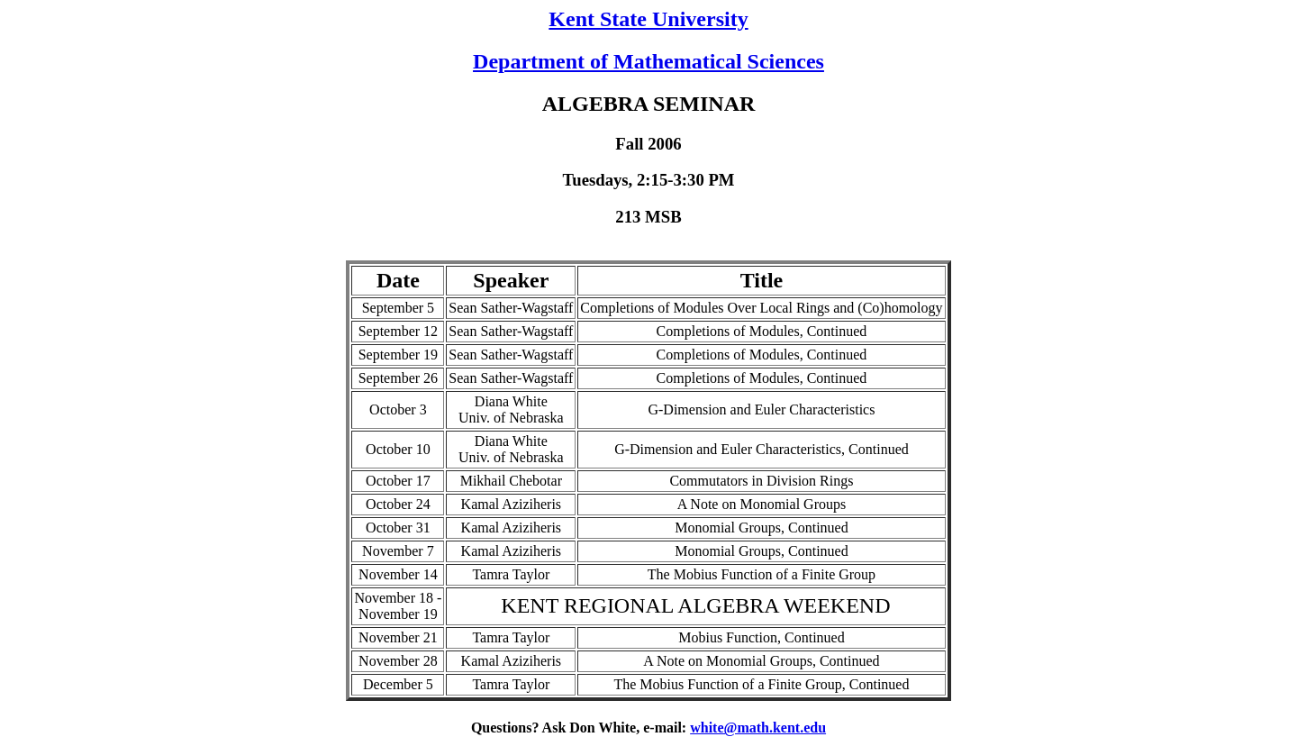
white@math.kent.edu (758, 727)
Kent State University (648, 19)
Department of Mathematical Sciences (648, 61)
